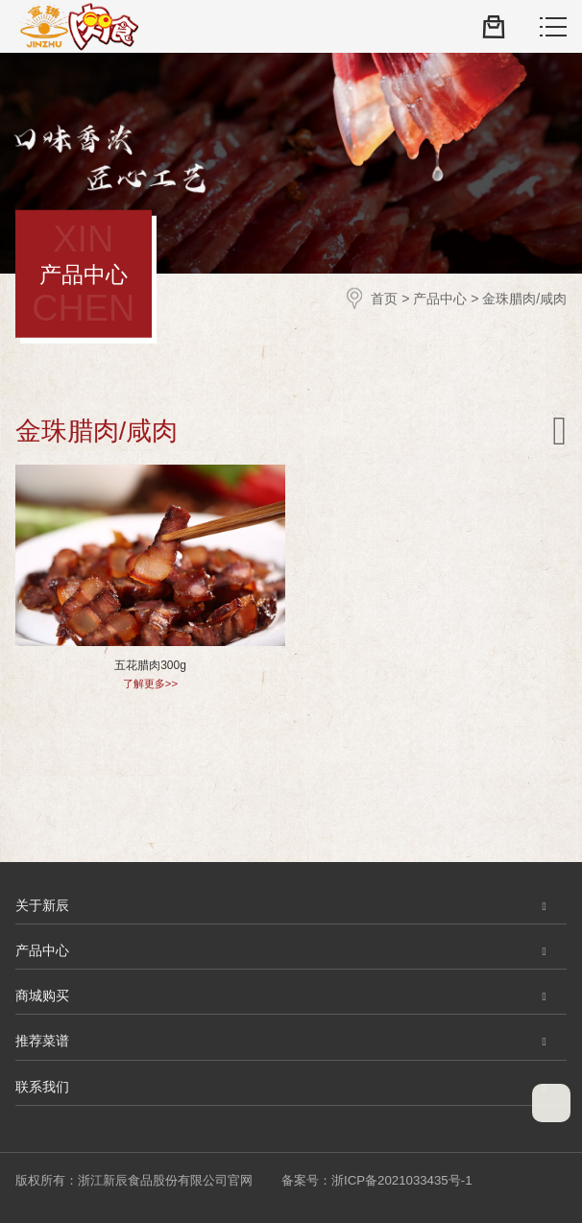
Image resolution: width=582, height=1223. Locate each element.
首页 (384, 297)
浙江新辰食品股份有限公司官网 (77, 27)
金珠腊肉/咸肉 (524, 297)
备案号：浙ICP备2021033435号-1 (377, 1180)
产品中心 (440, 297)
